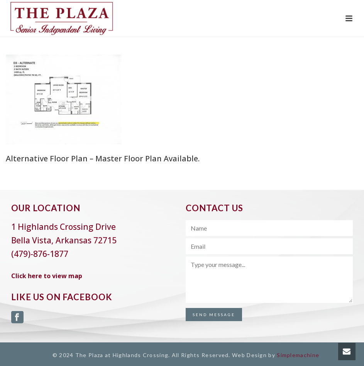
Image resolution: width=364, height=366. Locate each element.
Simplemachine (298, 355)
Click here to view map (46, 276)
